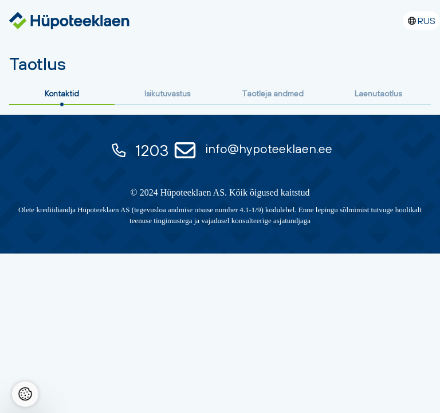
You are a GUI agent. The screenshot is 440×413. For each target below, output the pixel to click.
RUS (426, 20)
